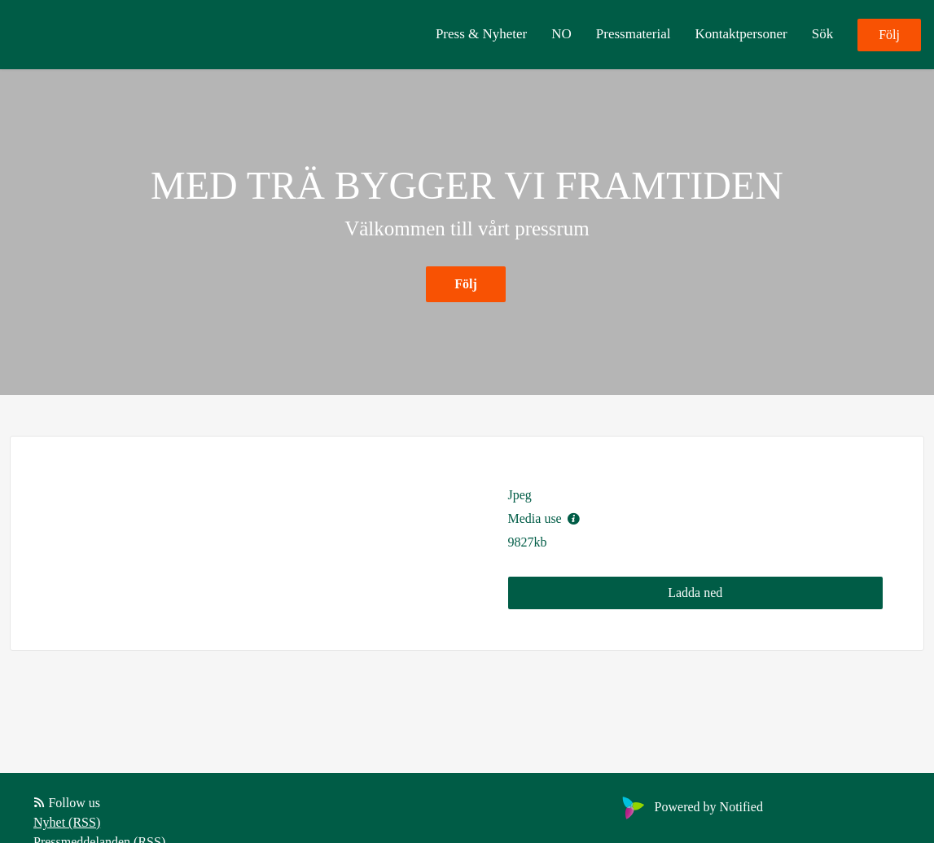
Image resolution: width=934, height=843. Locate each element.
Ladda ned (695, 592)
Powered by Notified (690, 807)
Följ (889, 35)
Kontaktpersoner (741, 34)
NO (561, 34)
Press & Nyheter (481, 34)
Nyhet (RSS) (66, 822)
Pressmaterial (633, 34)
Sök (822, 34)
